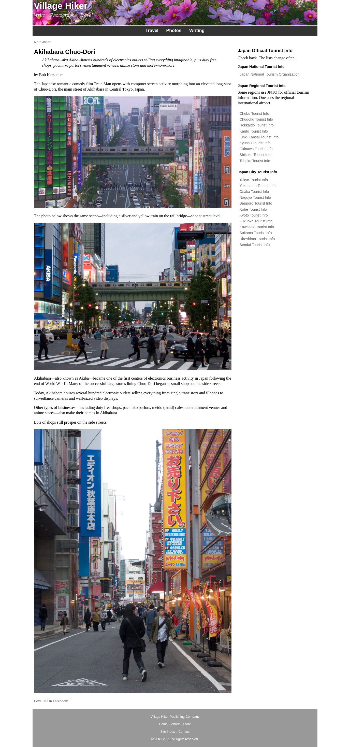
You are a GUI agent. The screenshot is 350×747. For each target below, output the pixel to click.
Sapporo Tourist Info (256, 203)
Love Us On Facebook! (51, 701)
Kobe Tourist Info (253, 209)
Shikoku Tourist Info (255, 155)
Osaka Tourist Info (254, 192)
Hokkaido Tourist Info (257, 125)
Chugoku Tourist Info (256, 119)
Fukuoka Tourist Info (256, 221)
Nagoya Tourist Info (255, 197)
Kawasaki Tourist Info (257, 227)
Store (187, 724)
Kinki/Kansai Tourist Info (259, 137)
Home (163, 724)
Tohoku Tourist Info (255, 161)
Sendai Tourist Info (255, 245)
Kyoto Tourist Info (254, 215)
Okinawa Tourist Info (256, 149)
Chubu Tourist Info (254, 113)
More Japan (42, 42)
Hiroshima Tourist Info (257, 239)
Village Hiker (61, 6)
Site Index (167, 732)
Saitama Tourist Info (256, 233)
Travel (151, 30)
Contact (183, 732)
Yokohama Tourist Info (258, 186)
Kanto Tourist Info (254, 131)
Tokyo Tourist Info (254, 180)
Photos (173, 30)
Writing (197, 30)
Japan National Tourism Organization (270, 74)
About (175, 724)
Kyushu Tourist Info (255, 143)
